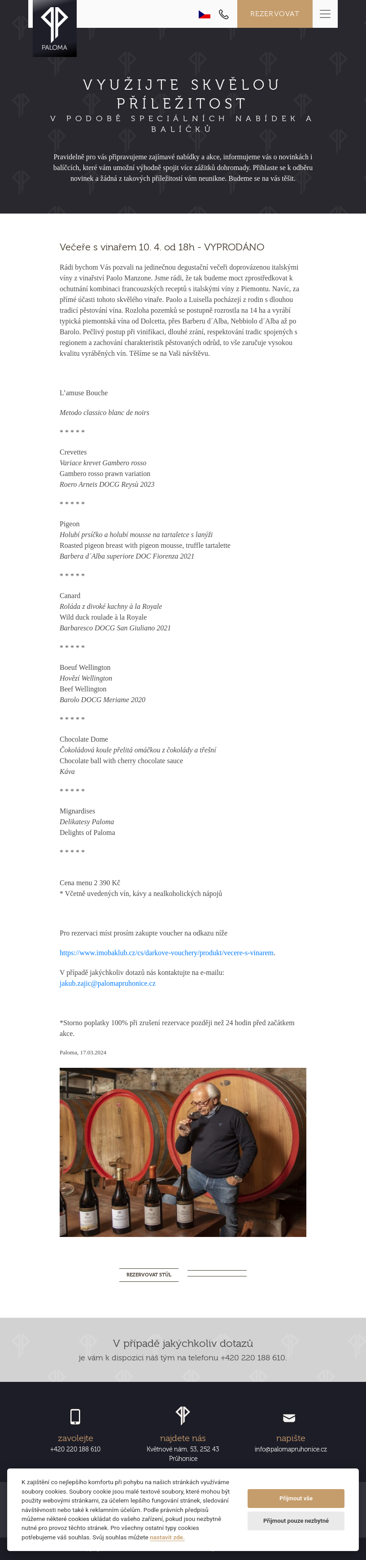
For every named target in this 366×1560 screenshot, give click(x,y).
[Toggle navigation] (325, 14)
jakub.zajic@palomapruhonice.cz (108, 983)
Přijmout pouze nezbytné (296, 1520)
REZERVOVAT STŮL (148, 1275)
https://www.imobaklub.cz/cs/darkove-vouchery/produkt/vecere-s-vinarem (167, 953)
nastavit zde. (167, 1537)
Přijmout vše (296, 1498)
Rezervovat (275, 14)
